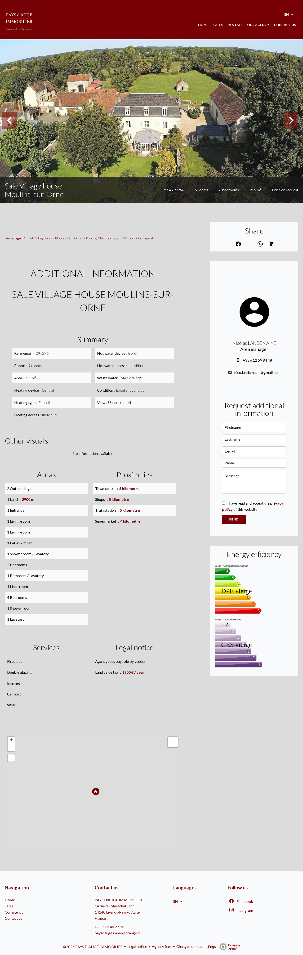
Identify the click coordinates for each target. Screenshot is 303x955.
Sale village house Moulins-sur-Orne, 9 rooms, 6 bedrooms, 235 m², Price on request (91, 238)
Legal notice (137, 946)
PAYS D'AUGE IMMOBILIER (118, 899)
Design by (228, 946)
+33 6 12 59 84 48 (257, 360)
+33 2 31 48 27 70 (109, 926)
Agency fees (162, 946)
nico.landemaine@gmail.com (257, 372)
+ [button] (11, 740)
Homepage (13, 238)
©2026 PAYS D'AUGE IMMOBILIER (93, 946)
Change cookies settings (196, 946)
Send (234, 519)
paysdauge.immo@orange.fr (117, 933)
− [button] (11, 747)
